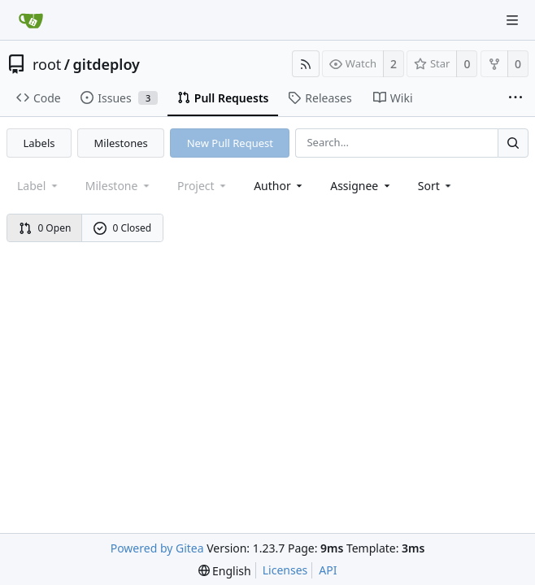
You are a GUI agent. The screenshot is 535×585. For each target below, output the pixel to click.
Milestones (121, 143)
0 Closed (123, 228)
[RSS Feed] (306, 63)
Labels (39, 143)
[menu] (436, 185)
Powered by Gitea (157, 548)
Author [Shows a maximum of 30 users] (279, 185)
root (47, 64)
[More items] (515, 98)
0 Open (45, 228)
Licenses (285, 570)
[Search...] (513, 142)
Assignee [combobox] (361, 185)
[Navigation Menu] (512, 20)
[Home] (31, 20)
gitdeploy (106, 64)
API (328, 570)
